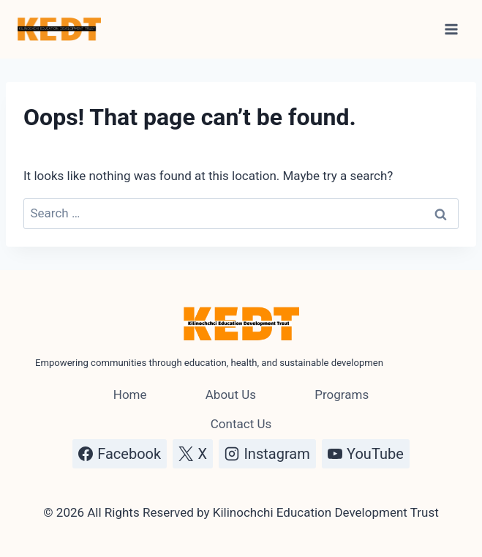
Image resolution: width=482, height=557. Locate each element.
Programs (342, 394)
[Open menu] (450, 29)
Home (130, 394)
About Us (231, 394)
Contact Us (241, 423)
